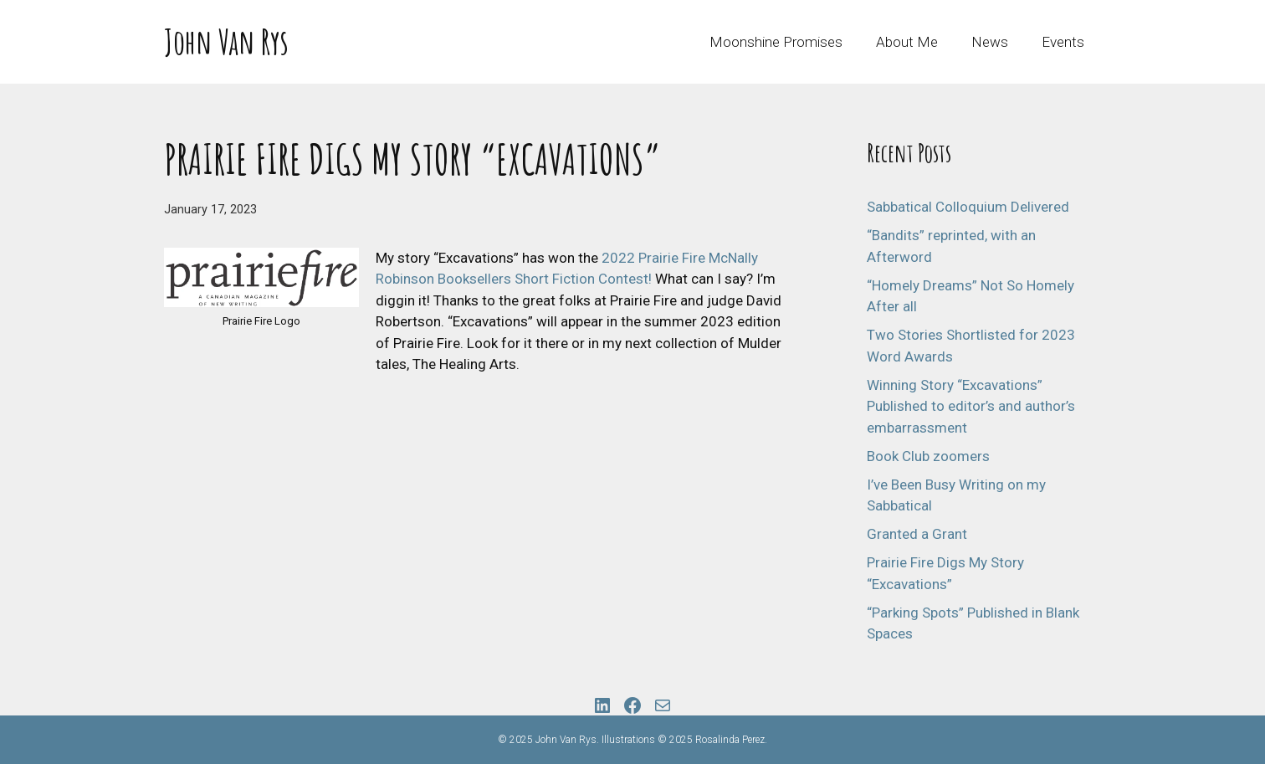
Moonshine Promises (775, 41)
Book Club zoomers (928, 456)
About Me (907, 41)
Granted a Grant (917, 534)
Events (1063, 41)
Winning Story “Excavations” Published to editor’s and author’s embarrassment (971, 406)
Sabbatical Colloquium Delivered (968, 206)
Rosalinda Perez (730, 740)
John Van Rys (226, 41)
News (989, 41)
